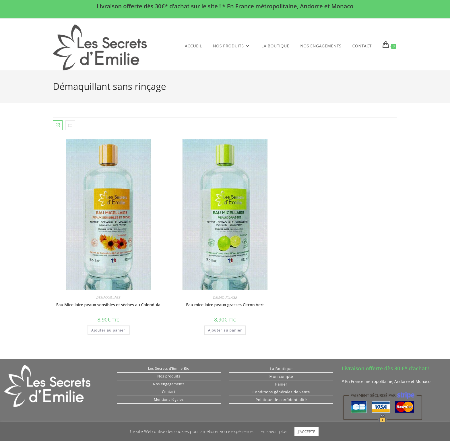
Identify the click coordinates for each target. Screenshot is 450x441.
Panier (281, 384)
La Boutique (281, 368)
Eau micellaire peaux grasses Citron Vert (225, 304)
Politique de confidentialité (281, 399)
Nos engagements (169, 384)
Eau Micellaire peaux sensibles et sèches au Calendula (108, 304)
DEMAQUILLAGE (108, 297)
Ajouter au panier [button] (108, 330)
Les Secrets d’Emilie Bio (168, 368)
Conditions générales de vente (281, 391)
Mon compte (281, 376)
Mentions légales (169, 399)
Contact (168, 391)
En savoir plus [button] (274, 431)
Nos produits (168, 376)
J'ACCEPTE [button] (306, 431)
